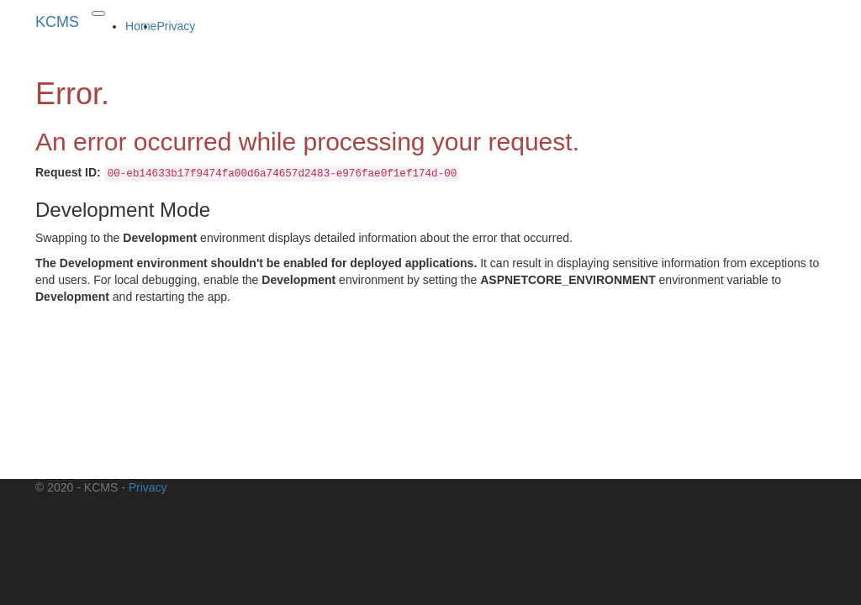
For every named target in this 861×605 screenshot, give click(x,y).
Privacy (175, 26)
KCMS (57, 21)
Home (140, 26)
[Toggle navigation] (98, 13)
